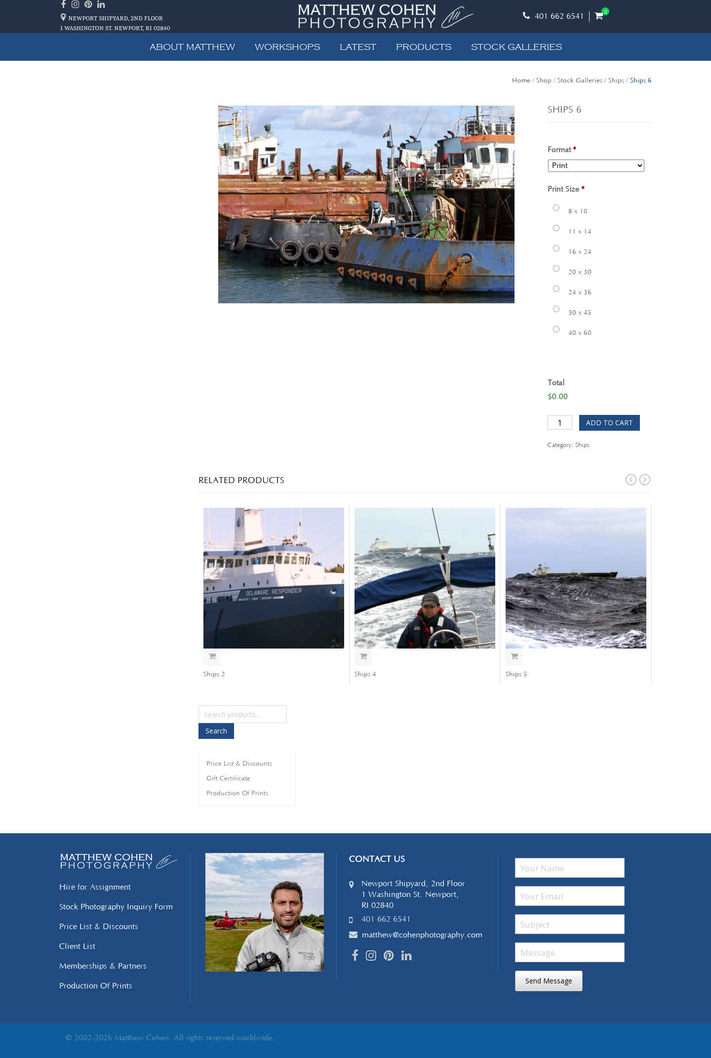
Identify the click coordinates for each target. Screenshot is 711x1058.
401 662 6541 (553, 16)
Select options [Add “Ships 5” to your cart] (514, 657)
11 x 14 (580, 231)
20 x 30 (580, 272)
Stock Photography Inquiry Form (116, 906)
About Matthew (192, 47)
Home (521, 80)
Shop (544, 80)
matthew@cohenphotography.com (422, 935)
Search (216, 730)
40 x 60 (580, 332)
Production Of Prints (237, 793)
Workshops (287, 47)
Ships (616, 80)
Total (556, 383)
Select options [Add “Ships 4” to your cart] (363, 657)
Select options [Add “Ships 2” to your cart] (212, 657)
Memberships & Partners (103, 966)
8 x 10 (578, 211)
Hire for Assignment (95, 887)
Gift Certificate (228, 778)
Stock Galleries (516, 47)
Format (562, 150)
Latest (358, 47)
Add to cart (609, 422)
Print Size (566, 189)
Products (423, 47)
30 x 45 (580, 312)
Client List (77, 946)
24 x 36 (580, 292)
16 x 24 (580, 251)
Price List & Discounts (239, 763)
